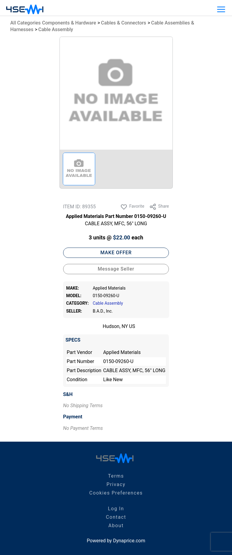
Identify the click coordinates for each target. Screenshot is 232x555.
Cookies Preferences (116, 493)
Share (159, 206)
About (116, 525)
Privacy (116, 484)
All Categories (25, 23)
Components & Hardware (69, 23)
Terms (116, 476)
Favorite (132, 206)
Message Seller (116, 269)
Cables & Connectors (123, 23)
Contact (116, 517)
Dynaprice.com (129, 541)
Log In (116, 508)
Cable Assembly (55, 29)
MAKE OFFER (116, 252)
